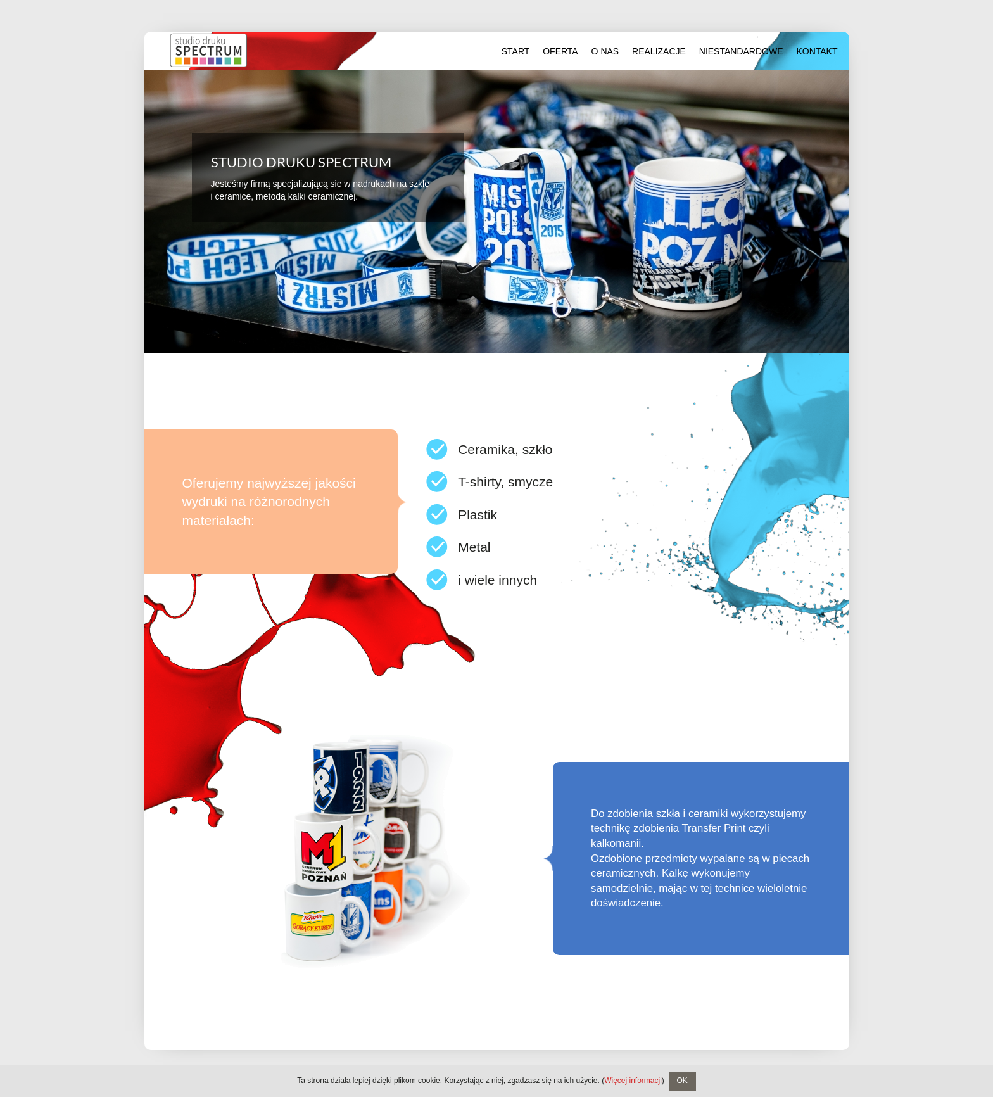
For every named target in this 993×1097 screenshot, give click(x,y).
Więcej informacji (633, 1080)
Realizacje (659, 51)
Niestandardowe (741, 51)
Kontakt (816, 51)
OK (681, 1080)
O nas (605, 51)
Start (516, 51)
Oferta (560, 51)
